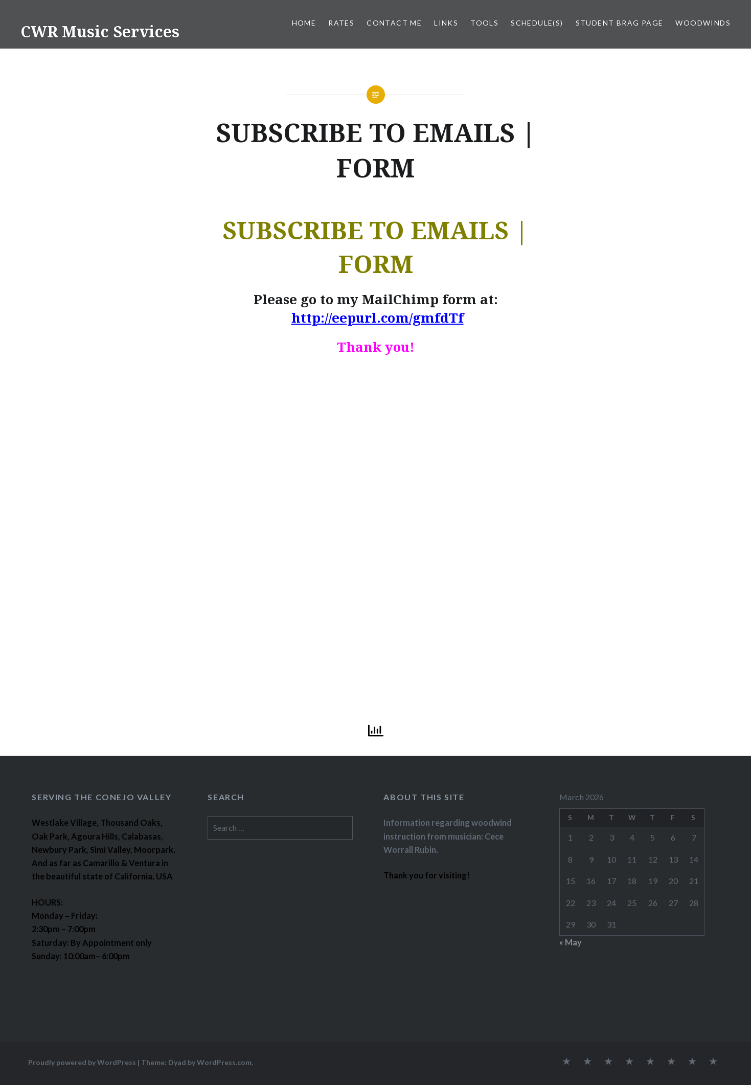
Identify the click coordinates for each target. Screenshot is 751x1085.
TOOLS (484, 22)
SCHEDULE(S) (537, 22)
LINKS (446, 22)
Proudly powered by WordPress (82, 1062)
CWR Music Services (99, 31)
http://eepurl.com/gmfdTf (377, 317)
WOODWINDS (703, 22)
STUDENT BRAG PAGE (620, 22)
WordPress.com (224, 1062)
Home (304, 22)
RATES (341, 22)
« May (570, 942)
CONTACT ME (394, 22)
